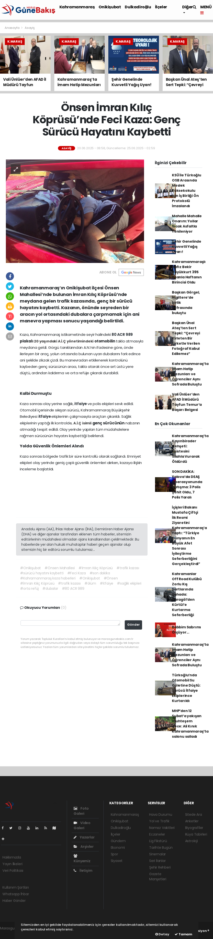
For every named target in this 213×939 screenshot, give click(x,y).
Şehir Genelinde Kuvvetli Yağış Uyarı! (186, 246)
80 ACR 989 (122, 334)
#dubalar (50, 588)
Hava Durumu (160, 814)
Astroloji (191, 840)
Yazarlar (84, 837)
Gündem (118, 840)
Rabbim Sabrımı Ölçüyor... (186, 630)
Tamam (183, 934)
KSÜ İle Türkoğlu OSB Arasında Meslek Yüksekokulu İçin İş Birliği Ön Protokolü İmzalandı (186, 190)
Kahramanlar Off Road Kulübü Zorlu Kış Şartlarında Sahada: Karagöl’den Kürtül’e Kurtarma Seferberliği (187, 594)
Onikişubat (110, 7)
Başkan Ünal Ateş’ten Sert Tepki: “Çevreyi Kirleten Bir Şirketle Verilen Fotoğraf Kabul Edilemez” (186, 338)
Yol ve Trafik (159, 821)
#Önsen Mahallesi (60, 568)
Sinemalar (157, 854)
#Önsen (111, 578)
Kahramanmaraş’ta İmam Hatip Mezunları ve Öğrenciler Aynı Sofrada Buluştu (190, 374)
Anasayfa (12, 27)
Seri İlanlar (157, 860)
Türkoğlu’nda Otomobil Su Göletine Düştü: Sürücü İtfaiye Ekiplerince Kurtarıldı (186, 688)
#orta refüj (29, 588)
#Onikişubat (30, 568)
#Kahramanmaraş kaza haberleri (47, 578)
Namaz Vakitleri (162, 827)
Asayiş (30, 27)
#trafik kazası (127, 568)
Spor (114, 854)
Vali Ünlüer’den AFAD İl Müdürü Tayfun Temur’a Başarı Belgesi (187, 402)
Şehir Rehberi (160, 867)
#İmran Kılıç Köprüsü (95, 568)
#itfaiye (106, 583)
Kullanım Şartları (15, 887)
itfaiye (80, 403)
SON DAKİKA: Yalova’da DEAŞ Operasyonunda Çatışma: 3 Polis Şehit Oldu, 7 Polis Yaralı (187, 484)
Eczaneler (157, 834)
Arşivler (83, 846)
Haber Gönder (14, 900)
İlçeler (161, 7)
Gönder (133, 624)
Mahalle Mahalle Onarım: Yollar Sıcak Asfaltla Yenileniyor (187, 224)
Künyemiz (82, 858)
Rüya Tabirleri (196, 834)
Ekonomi (118, 847)
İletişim (83, 870)
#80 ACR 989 (73, 588)
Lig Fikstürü (158, 840)
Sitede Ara (193, 814)
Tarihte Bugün (161, 847)
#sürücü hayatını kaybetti (41, 573)
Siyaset (117, 860)
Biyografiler (194, 827)
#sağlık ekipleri (129, 583)
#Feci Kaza (76, 573)
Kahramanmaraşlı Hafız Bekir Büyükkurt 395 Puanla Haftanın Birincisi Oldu (189, 272)
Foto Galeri (81, 811)
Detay (162, 934)
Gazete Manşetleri (157, 876)
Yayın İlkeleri (12, 863)
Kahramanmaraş (77, 7)
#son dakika (100, 573)
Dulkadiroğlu (138, 7)
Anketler (192, 821)
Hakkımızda (11, 857)
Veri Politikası (12, 870)
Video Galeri (82, 825)
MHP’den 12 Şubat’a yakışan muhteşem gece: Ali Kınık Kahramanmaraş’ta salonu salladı (190, 723)
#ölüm (90, 583)
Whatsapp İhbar (15, 894)
